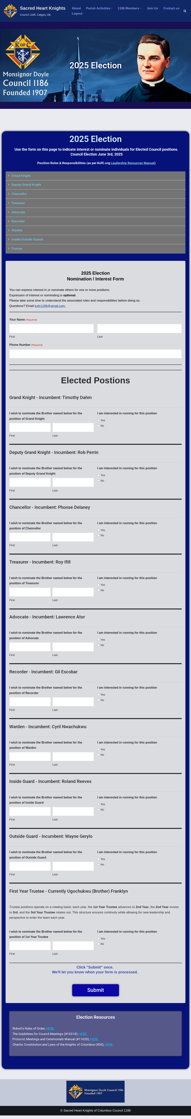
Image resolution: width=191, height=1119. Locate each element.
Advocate (18, 211)
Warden (17, 229)
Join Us (153, 8)
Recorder (18, 220)
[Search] (185, 11)
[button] (112, 8)
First (12, 335)
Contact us (172, 8)
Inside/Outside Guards (27, 238)
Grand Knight (21, 176)
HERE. (50, 1032)
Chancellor (19, 193)
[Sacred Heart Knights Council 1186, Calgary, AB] (34, 10)
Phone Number (26, 344)
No (102, 425)
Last (99, 335)
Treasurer (18, 202)
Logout (77, 13)
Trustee (17, 247)
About (76, 8)
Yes (103, 419)
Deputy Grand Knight (26, 185)
